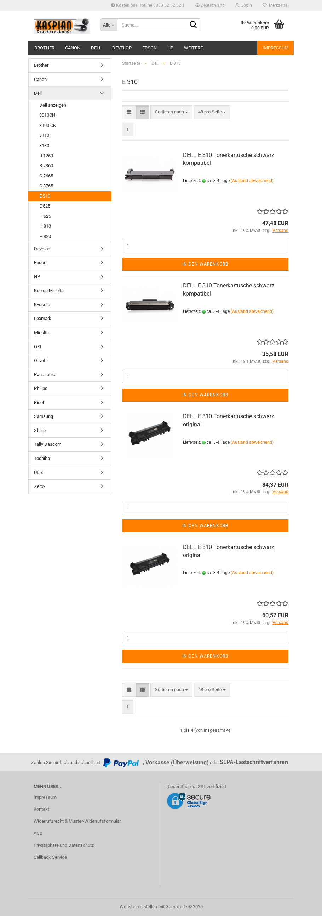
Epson (149, 48)
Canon (72, 48)
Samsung (43, 416)
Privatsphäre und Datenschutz (64, 845)
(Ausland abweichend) (252, 180)
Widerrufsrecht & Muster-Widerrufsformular (77, 821)
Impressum (275, 48)
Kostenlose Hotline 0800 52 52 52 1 (148, 5)
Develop (122, 48)
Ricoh (39, 402)
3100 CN (47, 125)
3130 (44, 145)
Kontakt (41, 809)
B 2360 (46, 165)
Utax (38, 472)
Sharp (40, 430)
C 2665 (46, 176)
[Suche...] (108, 24)
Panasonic (44, 374)
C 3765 (46, 185)
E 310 (44, 196)
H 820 (45, 236)
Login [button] (243, 5)
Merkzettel (275, 5)
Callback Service (50, 857)
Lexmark (42, 318)
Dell (96, 48)
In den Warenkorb (205, 264)
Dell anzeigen (52, 105)
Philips (40, 388)
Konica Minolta (49, 290)
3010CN (47, 115)
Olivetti (41, 360)
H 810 (45, 226)
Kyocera (42, 304)
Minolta (41, 332)
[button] (210, 5)
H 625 (45, 216)
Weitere (193, 48)
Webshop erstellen (138, 906)
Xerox (39, 486)
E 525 (44, 206)
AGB (38, 833)
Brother (44, 48)
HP (170, 48)
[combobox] (171, 112)
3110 (44, 135)
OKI (37, 346)
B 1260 (46, 155)
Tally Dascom (47, 444)
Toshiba (42, 458)
